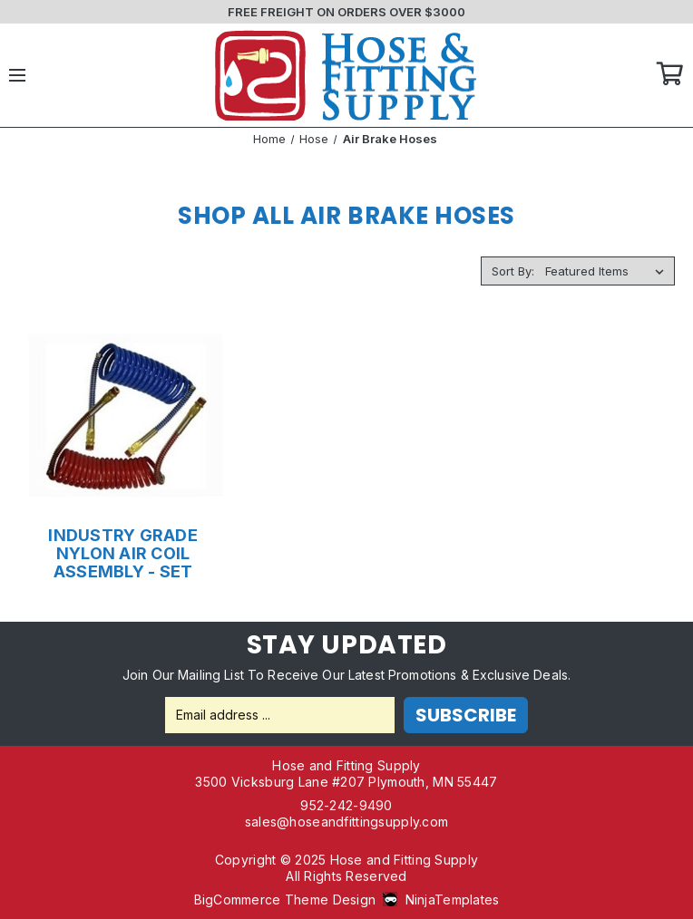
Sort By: (513, 271)
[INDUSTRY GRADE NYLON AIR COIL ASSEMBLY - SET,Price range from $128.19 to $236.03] (123, 417)
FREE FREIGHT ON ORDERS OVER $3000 (346, 12)
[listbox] (608, 271)
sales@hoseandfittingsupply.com (346, 821)
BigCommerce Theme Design (285, 899)
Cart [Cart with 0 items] (670, 75)
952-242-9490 (346, 805)
